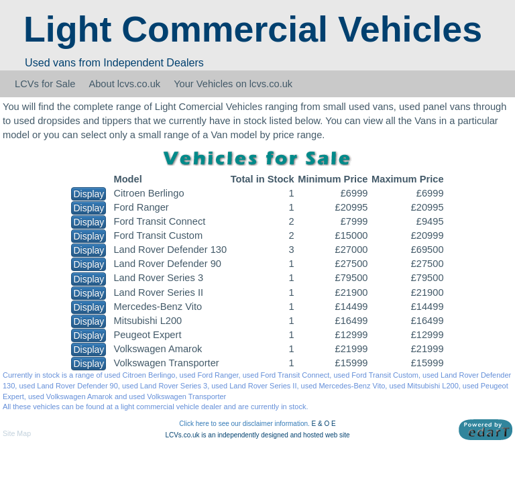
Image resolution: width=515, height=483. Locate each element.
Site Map (17, 433)
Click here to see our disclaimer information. (244, 423)
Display (88, 194)
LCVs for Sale (45, 83)
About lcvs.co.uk (124, 83)
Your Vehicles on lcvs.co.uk (233, 83)
